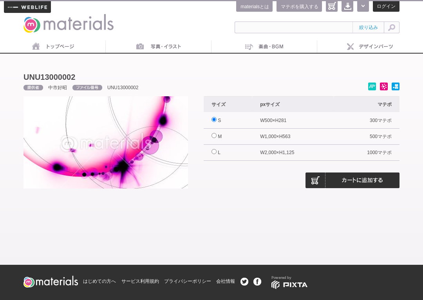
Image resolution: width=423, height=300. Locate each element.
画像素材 (159, 47)
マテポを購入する (299, 6)
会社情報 (225, 281)
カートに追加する (353, 180)
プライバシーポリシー (187, 281)
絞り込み (368, 27)
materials (32, 18)
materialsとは (254, 6)
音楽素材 (264, 47)
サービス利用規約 (140, 281)
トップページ (53, 47)
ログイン (386, 6)
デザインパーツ (370, 47)
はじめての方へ (99, 281)
